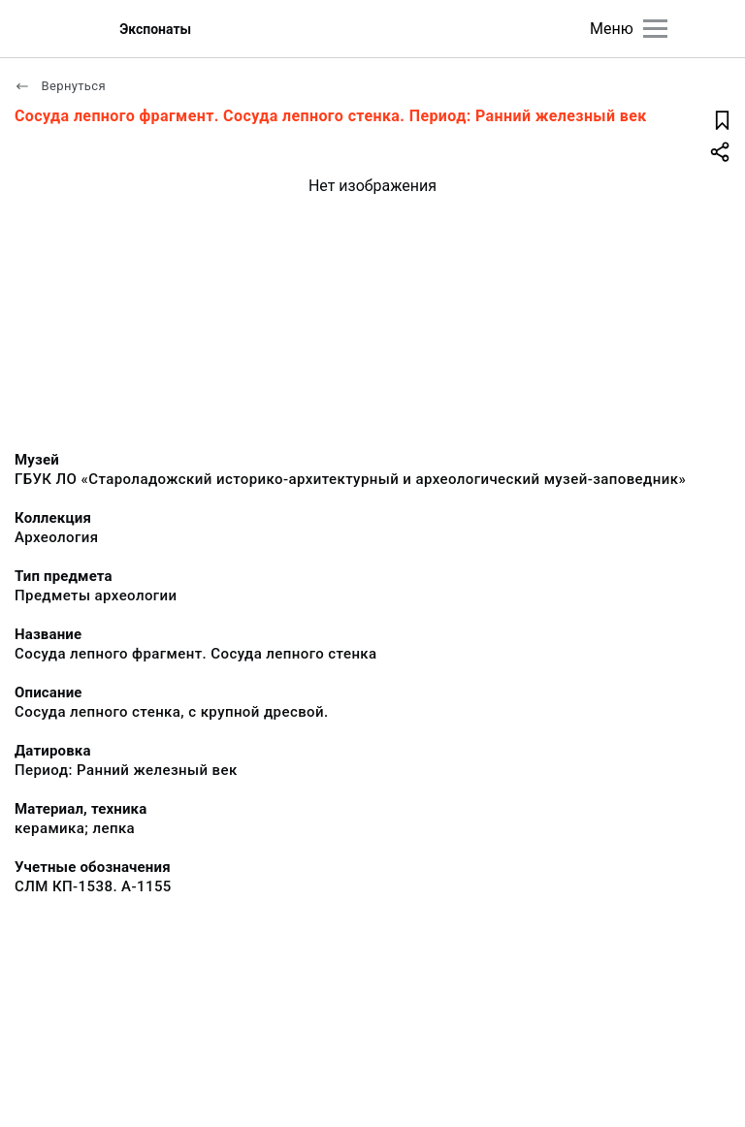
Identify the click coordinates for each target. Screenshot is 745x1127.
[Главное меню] (655, 29)
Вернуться (60, 86)
